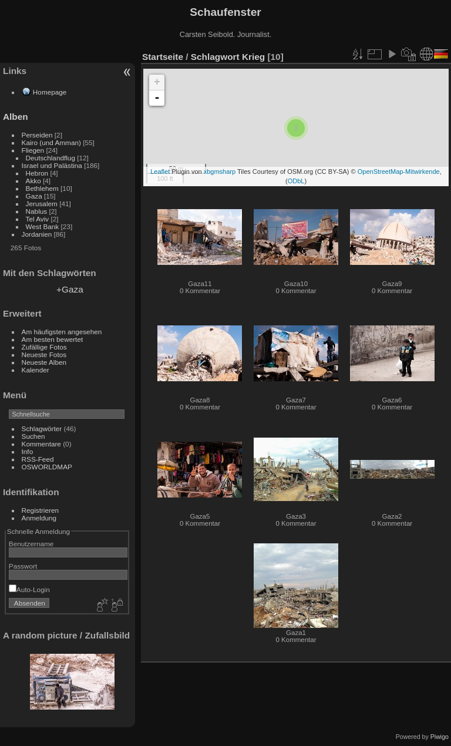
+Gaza (69, 289)
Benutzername (31, 543)
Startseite (162, 57)
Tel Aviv (37, 219)
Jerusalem (42, 203)
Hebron (37, 173)
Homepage (50, 92)
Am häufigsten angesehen (62, 331)
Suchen (33, 436)
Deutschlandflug (50, 158)
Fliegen (33, 150)
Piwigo (439, 736)
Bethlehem (42, 188)
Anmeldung (39, 518)
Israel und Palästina (52, 165)
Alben (15, 117)
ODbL (296, 180)
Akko (33, 180)
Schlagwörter (42, 428)
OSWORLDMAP (47, 467)
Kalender (35, 370)
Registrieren (40, 510)
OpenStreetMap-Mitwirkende (399, 171)
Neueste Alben (44, 362)
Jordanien (37, 234)
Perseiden (37, 135)
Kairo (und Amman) (51, 142)
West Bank (42, 226)
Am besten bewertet (52, 339)
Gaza (34, 196)
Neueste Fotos (44, 354)
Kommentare (41, 444)
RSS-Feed (38, 459)
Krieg (253, 57)
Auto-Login (29, 589)
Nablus (37, 211)
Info (27, 451)
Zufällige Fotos (44, 347)
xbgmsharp (219, 171)
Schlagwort (215, 57)
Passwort (23, 566)
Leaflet (160, 171)
